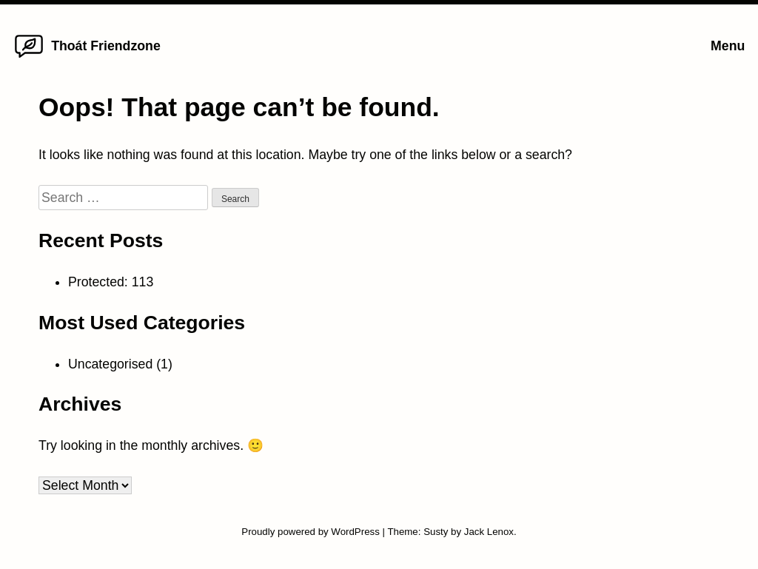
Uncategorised (110, 364)
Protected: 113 (110, 282)
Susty (435, 531)
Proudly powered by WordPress (311, 531)
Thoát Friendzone (106, 45)
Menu (728, 45)
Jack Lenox (489, 531)
